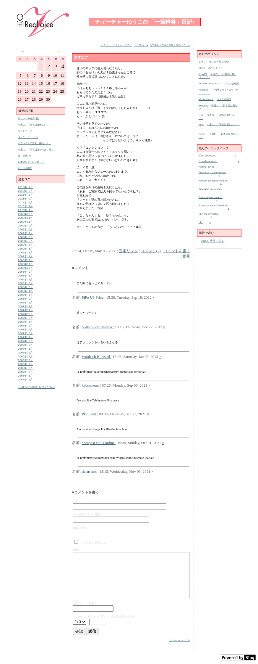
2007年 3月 (25, 353)
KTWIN (203, 74)
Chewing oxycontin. (209, 214)
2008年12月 (25, 266)
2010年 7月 (25, 187)
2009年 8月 (25, 233)
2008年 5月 (25, 295)
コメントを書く (176, 251)
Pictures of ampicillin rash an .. (214, 205)
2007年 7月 (25, 336)
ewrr (201, 124)
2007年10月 (25, 324)
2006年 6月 (25, 390)
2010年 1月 (25, 212)
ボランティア (25, 131)
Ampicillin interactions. (211, 189)
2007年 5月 (25, 345)
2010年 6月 (25, 191)
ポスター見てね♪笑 (219, 61)
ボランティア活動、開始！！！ (34, 143)
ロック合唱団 (25, 168)
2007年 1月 (25, 361)
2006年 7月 (25, 386)
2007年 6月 (25, 341)
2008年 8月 (25, 282)
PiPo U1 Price (93, 297)
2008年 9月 (25, 278)
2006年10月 (25, 374)
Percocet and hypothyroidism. (214, 180)
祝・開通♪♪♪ (24, 156)
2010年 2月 (25, 208)
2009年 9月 (25, 229)
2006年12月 (25, 365)
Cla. (201, 222)
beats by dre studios (97, 327)
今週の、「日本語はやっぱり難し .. (36, 149)
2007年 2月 (25, 357)
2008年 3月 (25, 303)
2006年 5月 (25, 394)
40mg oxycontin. (207, 155)
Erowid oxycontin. (208, 161)
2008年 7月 (25, 287)
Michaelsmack (206, 99)
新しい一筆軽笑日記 (28, 118)
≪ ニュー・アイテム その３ (116, 45)
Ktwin (202, 68)
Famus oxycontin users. (211, 197)
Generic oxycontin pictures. (212, 172)
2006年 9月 (25, 378)
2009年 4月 (25, 249)
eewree (202, 134)
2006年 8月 (25, 382)
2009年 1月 (25, 262)
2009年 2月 (25, 258)
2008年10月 (25, 274)
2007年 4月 (25, 349)
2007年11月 (25, 320)
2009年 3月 (25, 253)
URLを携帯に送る (212, 240)
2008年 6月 (25, 291)
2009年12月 (25, 216)
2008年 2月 (25, 307)
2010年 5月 (25, 195)
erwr (201, 115)
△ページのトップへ (179, 640)
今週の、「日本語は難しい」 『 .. (36, 124)
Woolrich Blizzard (96, 356)
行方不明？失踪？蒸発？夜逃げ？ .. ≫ (170, 45)
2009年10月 (25, 224)
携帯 (186, 256)
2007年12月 (25, 316)
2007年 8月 (25, 332)
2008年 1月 (25, 311)
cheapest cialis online (99, 442)
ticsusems (90, 471)
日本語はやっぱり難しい (31, 162)
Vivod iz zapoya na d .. (210, 83)
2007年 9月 (25, 328)
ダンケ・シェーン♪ (28, 137)
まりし (202, 61)
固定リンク (128, 251)
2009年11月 (25, 220)
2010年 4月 (25, 200)
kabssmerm (91, 385)
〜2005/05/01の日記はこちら (36, 402)
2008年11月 (25, 270)
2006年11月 (25, 370)
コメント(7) (150, 251)
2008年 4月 (25, 299)
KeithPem (204, 90)
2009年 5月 (25, 245)
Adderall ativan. (207, 166)
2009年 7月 (25, 237)
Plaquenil (89, 414)
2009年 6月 (25, 241)
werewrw (203, 105)
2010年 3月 (25, 204)
